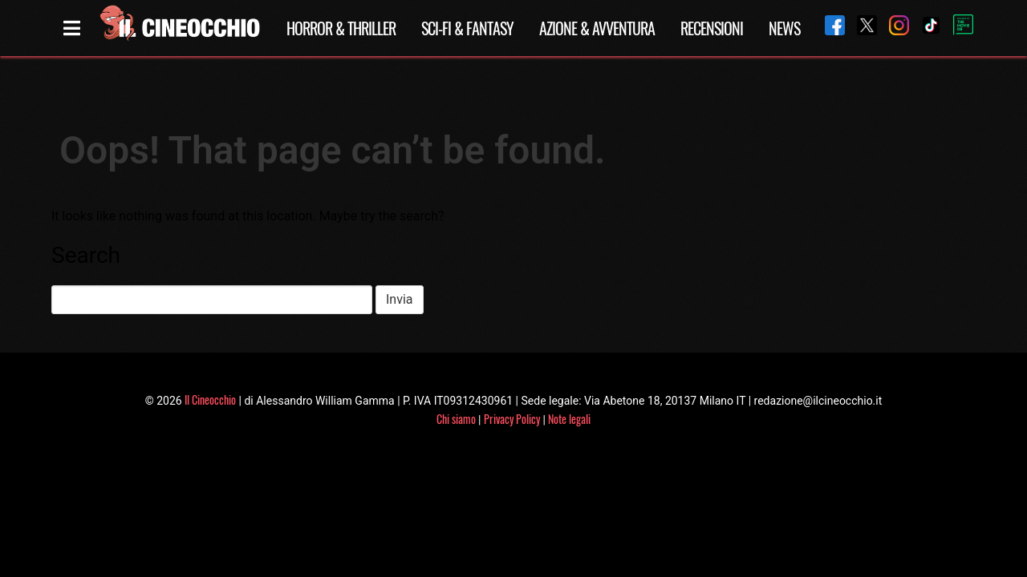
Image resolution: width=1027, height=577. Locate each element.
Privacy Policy (512, 418)
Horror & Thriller (341, 28)
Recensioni (711, 28)
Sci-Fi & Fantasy (467, 28)
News (784, 28)
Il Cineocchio (210, 399)
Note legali (569, 418)
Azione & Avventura (597, 28)
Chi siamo (456, 418)
